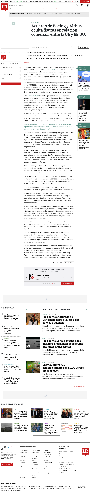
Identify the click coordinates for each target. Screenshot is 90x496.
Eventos (46, 460)
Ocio (45, 469)
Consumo (22, 456)
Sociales (46, 409)
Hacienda (6, 312)
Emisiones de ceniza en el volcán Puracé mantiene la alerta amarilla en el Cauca (21, 427)
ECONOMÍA (21, 9)
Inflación (29, 13)
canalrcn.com (41, 488)
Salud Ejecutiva (48, 473)
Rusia (15, 409)
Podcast (22, 473)
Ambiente (6, 338)
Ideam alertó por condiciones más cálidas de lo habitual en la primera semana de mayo (12, 344)
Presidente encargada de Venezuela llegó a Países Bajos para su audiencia (60, 319)
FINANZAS (14, 9)
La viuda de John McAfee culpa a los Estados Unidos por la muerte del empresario (83, 116)
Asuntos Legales (24, 452)
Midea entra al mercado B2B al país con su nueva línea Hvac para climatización (51, 414)
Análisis (46, 450)
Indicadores (23, 466)
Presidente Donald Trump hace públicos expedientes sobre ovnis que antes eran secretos (62, 343)
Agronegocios (24, 450)
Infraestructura (36, 466)
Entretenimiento (9, 364)
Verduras (40, 13)
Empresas (22, 460)
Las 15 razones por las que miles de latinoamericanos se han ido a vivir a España (12, 317)
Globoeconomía (48, 462)
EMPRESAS (27, 9)
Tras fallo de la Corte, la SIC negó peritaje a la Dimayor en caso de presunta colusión (12, 380)
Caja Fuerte (35, 452)
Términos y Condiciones (66, 462)
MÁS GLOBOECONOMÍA (78, 387)
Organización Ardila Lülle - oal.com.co (82, 487)
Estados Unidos (69, 13)
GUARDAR (84, 47)
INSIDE (86, 9)
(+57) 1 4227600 (6, 458)
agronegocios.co (21, 486)
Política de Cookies (64, 468)
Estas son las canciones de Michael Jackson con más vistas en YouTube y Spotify (12, 368)
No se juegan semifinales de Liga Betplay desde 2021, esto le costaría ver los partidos (81, 428)
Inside (45, 466)
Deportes (77, 423)
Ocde (56, 13)
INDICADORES (80, 9)
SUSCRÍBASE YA (67, 283)
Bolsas (46, 423)
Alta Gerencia (36, 450)
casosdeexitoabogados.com (9, 488)
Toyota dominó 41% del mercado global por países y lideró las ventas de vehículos (12, 356)
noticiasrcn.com (60, 488)
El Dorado (77, 13)
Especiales (35, 460)
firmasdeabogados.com (50, 486)
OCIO (32, 9)
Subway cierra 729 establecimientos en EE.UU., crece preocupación (63, 367)
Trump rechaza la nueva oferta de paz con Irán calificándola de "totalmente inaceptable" (12, 330)
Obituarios (35, 469)
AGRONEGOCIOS (49, 9)
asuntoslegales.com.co (7, 486)
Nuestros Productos (64, 456)
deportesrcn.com (16, 490)
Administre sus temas (9, 83)
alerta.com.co (5, 490)
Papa (45, 13)
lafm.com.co (70, 488)
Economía (47, 456)
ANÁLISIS (56, 9)
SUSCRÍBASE (85, 1)
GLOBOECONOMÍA (39, 9)
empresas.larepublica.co (34, 486)
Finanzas (22, 462)
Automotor (7, 352)
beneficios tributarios (17, 16)
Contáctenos (63, 458)
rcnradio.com (50, 488)
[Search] (77, 5)
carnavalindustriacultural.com (27, 488)
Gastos (61, 13)
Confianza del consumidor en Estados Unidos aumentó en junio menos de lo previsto (83, 145)
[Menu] (10, 9)
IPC (35, 13)
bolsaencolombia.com (65, 486)
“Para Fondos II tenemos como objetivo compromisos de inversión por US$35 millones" (51, 429)
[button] (26, 277)
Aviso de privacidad (64, 460)
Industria (6, 376)
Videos (34, 477)
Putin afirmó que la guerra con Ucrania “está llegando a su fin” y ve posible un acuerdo (21, 414)
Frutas (51, 13)
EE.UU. (5, 325)
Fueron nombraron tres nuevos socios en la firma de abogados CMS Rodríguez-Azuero (81, 414)
